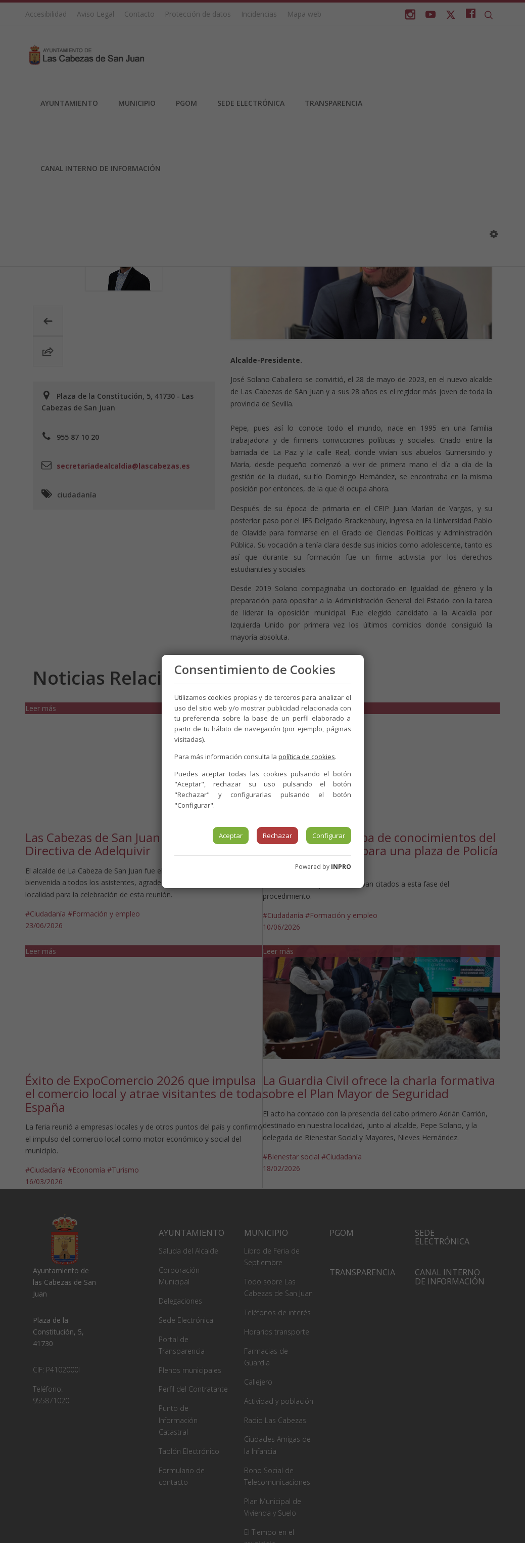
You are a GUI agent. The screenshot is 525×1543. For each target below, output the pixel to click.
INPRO (341, 866)
